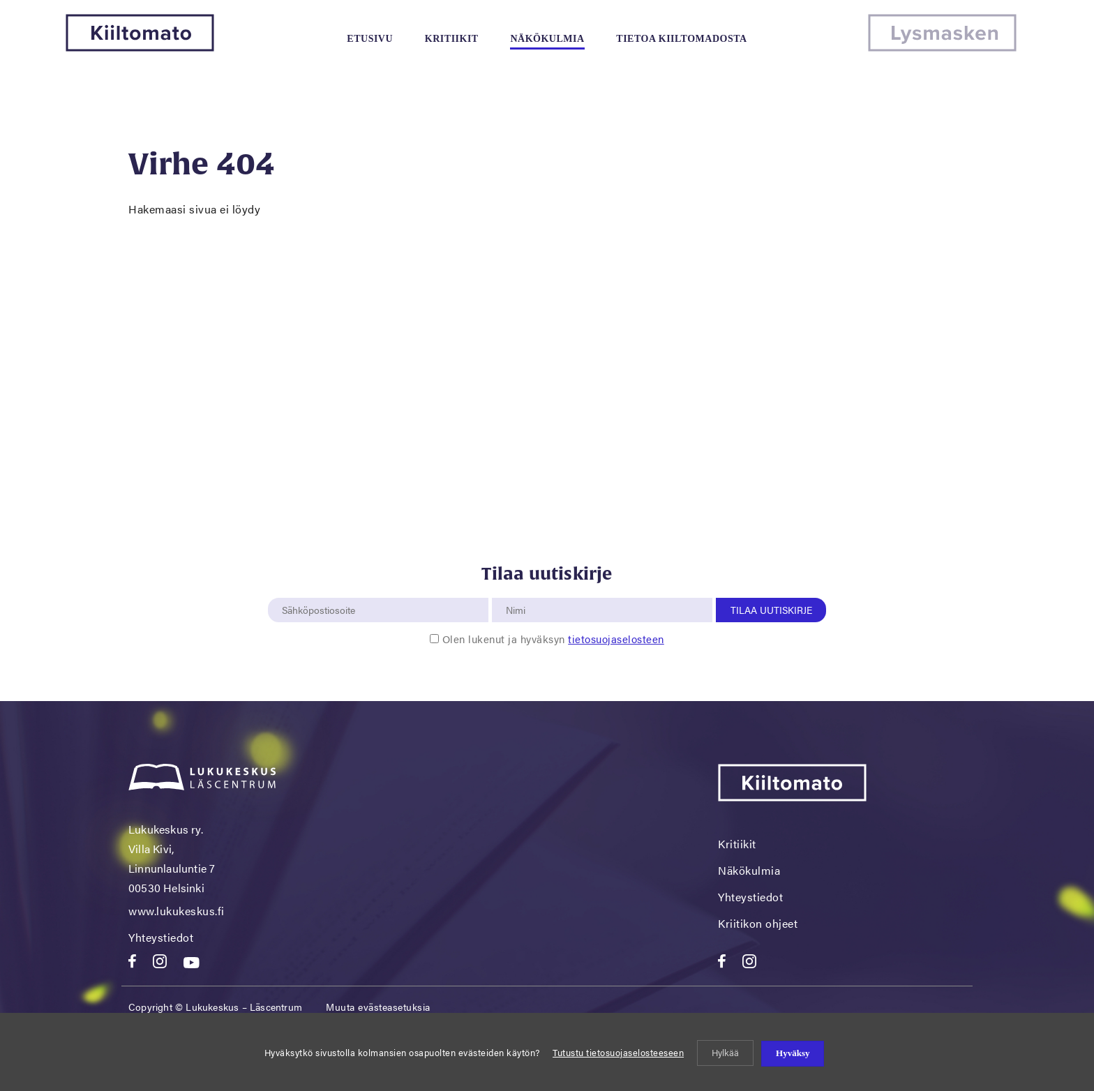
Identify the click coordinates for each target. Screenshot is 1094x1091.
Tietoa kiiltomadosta (681, 38)
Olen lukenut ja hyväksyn (553, 638)
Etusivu (370, 38)
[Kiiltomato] (140, 47)
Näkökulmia (547, 38)
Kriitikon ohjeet (757, 923)
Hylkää (725, 1052)
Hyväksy (792, 1053)
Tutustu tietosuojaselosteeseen (618, 1052)
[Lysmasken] (942, 47)
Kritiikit (452, 38)
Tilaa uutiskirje (771, 610)
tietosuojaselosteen (616, 638)
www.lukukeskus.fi (176, 911)
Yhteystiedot (160, 937)
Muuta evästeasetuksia (378, 1007)
